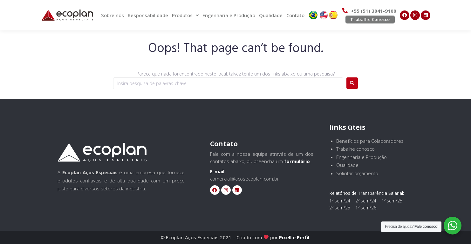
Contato (295, 15)
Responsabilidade (148, 15)
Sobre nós (112, 15)
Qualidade (271, 15)
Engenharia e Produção (228, 15)
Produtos (185, 15)
